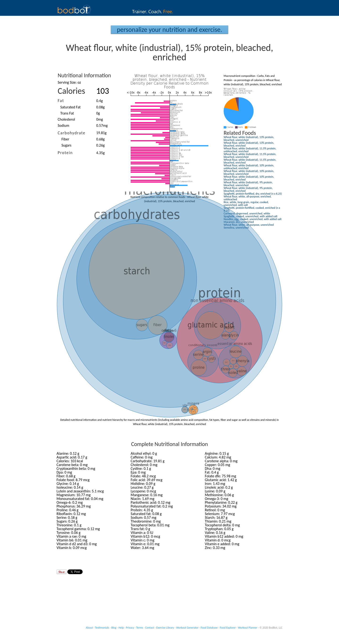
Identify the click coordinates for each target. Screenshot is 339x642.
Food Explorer (228, 627)
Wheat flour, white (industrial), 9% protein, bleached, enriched (248, 189)
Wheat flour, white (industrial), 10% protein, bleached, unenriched (249, 172)
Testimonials (102, 627)
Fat (61, 100)
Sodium (63, 125)
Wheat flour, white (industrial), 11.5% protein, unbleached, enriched (250, 150)
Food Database (209, 627)
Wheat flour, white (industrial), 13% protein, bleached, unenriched (249, 138)
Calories (71, 91)
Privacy (130, 627)
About (89, 627)
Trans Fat (67, 113)
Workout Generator (187, 627)
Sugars (66, 145)
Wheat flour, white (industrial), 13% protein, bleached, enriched (249, 144)
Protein (65, 152)
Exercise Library (165, 627)
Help (121, 627)
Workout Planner (247, 627)
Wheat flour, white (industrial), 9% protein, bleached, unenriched (248, 184)
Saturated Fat (70, 107)
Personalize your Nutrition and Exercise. (169, 29)
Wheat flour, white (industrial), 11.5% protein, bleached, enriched (250, 161)
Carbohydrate (71, 132)
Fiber (65, 139)
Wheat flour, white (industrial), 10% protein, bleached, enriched (249, 178)
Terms (139, 627)
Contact (149, 627)
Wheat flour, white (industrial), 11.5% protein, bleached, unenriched (250, 155)
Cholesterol (66, 119)
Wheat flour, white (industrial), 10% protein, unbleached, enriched (249, 167)
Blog (113, 627)
